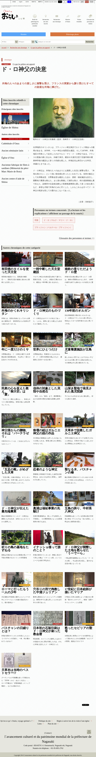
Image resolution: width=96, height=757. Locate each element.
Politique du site (45, 721)
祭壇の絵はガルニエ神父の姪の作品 (46, 432)
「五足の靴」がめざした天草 (15, 471)
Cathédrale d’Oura (10, 143)
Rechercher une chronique (18, 47)
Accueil (3, 47)
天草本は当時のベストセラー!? (15, 671)
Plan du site (52, 724)
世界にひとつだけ (45, 349)
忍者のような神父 (45, 469)
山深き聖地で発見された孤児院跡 (78, 390)
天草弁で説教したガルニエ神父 (78, 432)
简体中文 (34, 1)
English (20, 1)
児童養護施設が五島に (78, 351)
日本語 (14, 1)
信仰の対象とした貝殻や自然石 (46, 390)
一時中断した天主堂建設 (46, 270)
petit (82, 1)
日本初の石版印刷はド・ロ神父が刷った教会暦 (46, 631)
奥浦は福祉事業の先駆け (46, 510)
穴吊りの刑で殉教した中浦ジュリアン (46, 591)
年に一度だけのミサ (15, 349)
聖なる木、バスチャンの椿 (78, 471)
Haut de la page (89, 732)
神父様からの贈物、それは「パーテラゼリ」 (15, 433)
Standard (87, 1)
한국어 (27, 1)
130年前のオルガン (77, 310)
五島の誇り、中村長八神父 (78, 510)
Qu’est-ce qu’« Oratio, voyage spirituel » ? (16, 721)
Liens (39, 724)
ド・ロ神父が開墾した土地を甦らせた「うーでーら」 (78, 550)
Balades (24, 34)
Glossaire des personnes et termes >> (77, 238)
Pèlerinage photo (72, 34)
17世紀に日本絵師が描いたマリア (78, 591)
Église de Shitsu (9, 127)
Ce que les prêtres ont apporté (40, 47)
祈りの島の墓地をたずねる (15, 549)
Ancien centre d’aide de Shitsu (12, 180)
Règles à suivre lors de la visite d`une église (73, 721)
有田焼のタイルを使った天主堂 (15, 270)
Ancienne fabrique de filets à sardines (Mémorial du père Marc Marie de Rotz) (15, 168)
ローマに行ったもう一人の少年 (15, 591)
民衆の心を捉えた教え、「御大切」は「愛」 (15, 391)
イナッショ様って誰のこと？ (47, 549)
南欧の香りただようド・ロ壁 (78, 270)
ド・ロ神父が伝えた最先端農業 (15, 510)
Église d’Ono (7, 157)
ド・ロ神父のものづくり (46, 312)
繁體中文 (40, 1)
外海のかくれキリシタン (15, 312)
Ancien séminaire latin (12, 150)
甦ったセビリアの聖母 (78, 629)
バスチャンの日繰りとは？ (15, 629)
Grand (91, 1)
